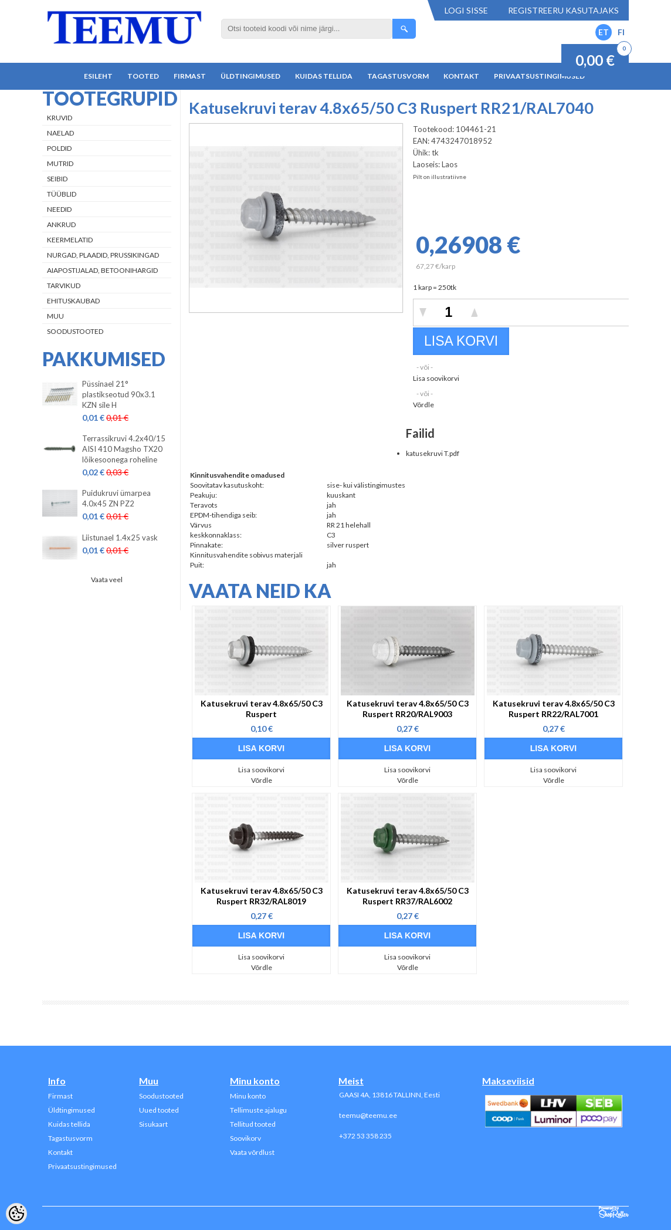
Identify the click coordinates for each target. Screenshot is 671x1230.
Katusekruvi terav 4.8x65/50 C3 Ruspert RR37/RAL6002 (408, 896)
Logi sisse (466, 10)
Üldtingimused (250, 76)
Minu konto (248, 1096)
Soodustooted (75, 331)
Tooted (143, 76)
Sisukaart (153, 1124)
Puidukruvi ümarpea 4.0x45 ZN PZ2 (116, 498)
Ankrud (61, 224)
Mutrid (60, 163)
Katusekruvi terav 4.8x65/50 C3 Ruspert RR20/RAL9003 (408, 708)
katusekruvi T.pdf (432, 453)
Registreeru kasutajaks (563, 10)
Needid (59, 209)
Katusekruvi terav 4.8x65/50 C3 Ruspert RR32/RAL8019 (262, 896)
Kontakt (461, 76)
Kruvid (59, 117)
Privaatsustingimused (539, 76)
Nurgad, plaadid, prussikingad (103, 255)
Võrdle (423, 404)
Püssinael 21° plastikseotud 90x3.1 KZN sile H (118, 394)
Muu (55, 316)
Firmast (190, 76)
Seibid (57, 178)
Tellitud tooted (253, 1124)
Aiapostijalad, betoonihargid (102, 270)
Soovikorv (245, 1138)
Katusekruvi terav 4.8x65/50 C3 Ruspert (262, 708)
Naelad (60, 133)
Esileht (98, 76)
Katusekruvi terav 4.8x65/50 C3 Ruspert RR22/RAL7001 (554, 708)
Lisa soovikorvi (436, 378)
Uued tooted (159, 1110)
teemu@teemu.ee (368, 1115)
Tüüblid (61, 194)
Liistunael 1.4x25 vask (120, 537)
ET (603, 32)
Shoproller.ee (614, 1212)
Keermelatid (70, 239)
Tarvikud (63, 285)
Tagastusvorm (398, 76)
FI (621, 32)
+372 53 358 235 (365, 1135)
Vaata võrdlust (252, 1152)
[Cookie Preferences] (16, 1213)
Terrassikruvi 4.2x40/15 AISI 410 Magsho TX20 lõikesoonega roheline (123, 449)
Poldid (59, 148)
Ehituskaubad (73, 300)
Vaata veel (107, 579)
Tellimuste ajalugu (258, 1110)
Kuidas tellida (324, 76)
